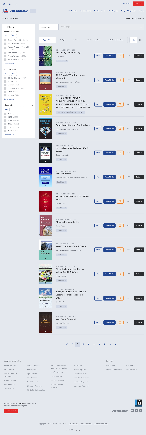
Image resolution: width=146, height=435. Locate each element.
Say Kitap (78, 365)
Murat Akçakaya (75, 250)
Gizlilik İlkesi (73, 424)
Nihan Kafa (74, 129)
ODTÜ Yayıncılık (57, 372)
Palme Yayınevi (62, 61)
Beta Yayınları (9, 385)
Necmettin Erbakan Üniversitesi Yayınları (70, 112)
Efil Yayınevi (31, 369)
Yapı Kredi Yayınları (81, 378)
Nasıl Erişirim (113, 11)
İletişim (141, 11)
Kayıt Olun (138, 3)
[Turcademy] (118, 411)
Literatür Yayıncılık (34, 386)
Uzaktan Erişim (99, 11)
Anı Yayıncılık (9, 369)
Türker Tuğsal (60, 226)
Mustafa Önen (74, 82)
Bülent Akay (72, 178)
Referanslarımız (85, 11)
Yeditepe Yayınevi (81, 382)
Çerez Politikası (86, 424)
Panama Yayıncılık (58, 380)
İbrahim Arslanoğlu (62, 155)
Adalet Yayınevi (10, 365)
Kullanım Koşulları (101, 424)
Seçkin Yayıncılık (80, 369)
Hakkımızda (72, 11)
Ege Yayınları (32, 374)
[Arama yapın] (91, 27)
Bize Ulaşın (130, 365)
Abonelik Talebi (11, 411)
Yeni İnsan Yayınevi (81, 386)
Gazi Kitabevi (61, 87)
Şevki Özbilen (60, 302)
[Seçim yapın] (49, 27)
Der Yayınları (9, 389)
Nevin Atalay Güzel (62, 129)
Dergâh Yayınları (33, 365)
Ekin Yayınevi (32, 378)
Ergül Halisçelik (61, 276)
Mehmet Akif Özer (62, 82)
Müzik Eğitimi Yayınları (36, 390)
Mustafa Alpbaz (61, 178)
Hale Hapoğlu (82, 178)
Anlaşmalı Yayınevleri (128, 11)
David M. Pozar (61, 56)
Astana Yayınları (10, 380)
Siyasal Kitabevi (80, 374)
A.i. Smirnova (60, 203)
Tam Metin (109, 56)
